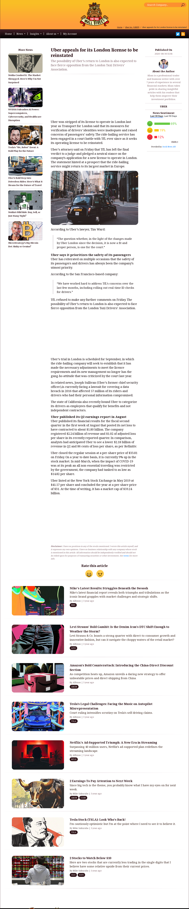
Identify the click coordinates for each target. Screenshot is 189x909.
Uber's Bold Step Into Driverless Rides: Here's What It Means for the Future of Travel (25, 182)
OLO (73, 874)
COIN (83, 797)
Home (119, 27)
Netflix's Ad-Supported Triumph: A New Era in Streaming (113, 742)
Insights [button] (35, 33)
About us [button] (51, 33)
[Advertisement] (94, 97)
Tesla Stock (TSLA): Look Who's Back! (98, 820)
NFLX (73, 759)
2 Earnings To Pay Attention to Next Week (101, 781)
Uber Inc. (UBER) (132, 27)
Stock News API (169, 146)
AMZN (74, 686)
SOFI (81, 874)
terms (126, 555)
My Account (70, 33)
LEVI (73, 648)
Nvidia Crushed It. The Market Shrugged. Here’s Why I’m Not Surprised (24, 79)
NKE (73, 605)
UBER (163, 106)
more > (174, 141)
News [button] (20, 33)
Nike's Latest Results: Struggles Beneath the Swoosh (109, 588)
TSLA (73, 721)
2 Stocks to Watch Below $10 (90, 858)
